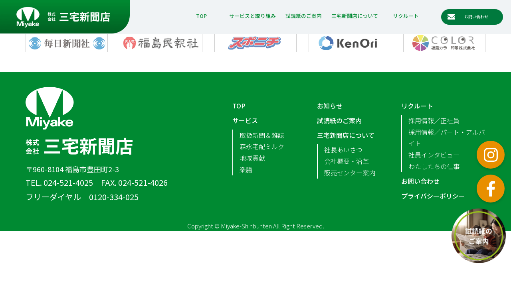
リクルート (406, 16)
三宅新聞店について (354, 16)
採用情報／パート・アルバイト (446, 137)
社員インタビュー (434, 154)
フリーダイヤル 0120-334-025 (82, 196)
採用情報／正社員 (434, 120)
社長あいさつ (343, 149)
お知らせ (330, 105)
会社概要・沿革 (346, 161)
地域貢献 (252, 158)
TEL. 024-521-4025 (59, 182)
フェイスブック (491, 188)
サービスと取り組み (252, 16)
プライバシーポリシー (433, 196)
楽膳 (246, 169)
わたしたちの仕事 (434, 166)
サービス (245, 120)
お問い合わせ (420, 181)
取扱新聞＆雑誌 (262, 135)
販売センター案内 (349, 172)
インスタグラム (491, 155)
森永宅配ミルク (262, 146)
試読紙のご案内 (303, 16)
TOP (201, 16)
